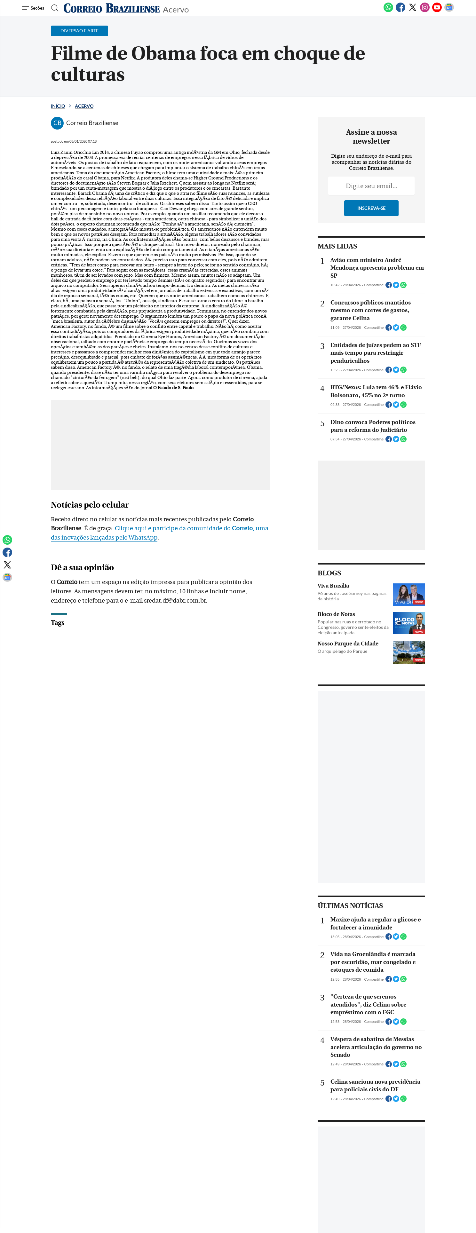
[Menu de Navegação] (34, 8)
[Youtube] (437, 10)
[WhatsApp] (388, 10)
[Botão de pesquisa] (53, 8)
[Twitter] (412, 10)
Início (58, 106)
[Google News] (449, 10)
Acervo (176, 8)
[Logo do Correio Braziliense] (112, 8)
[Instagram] (425, 10)
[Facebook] (400, 10)
